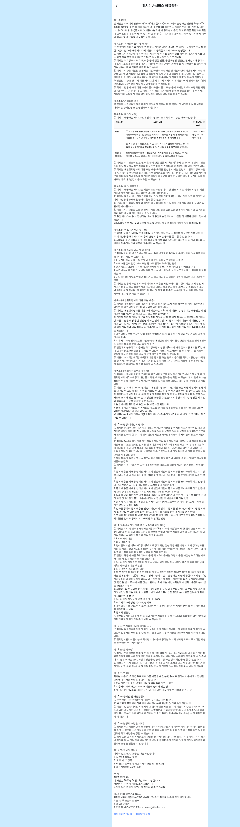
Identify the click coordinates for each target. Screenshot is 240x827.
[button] (127, 5)
